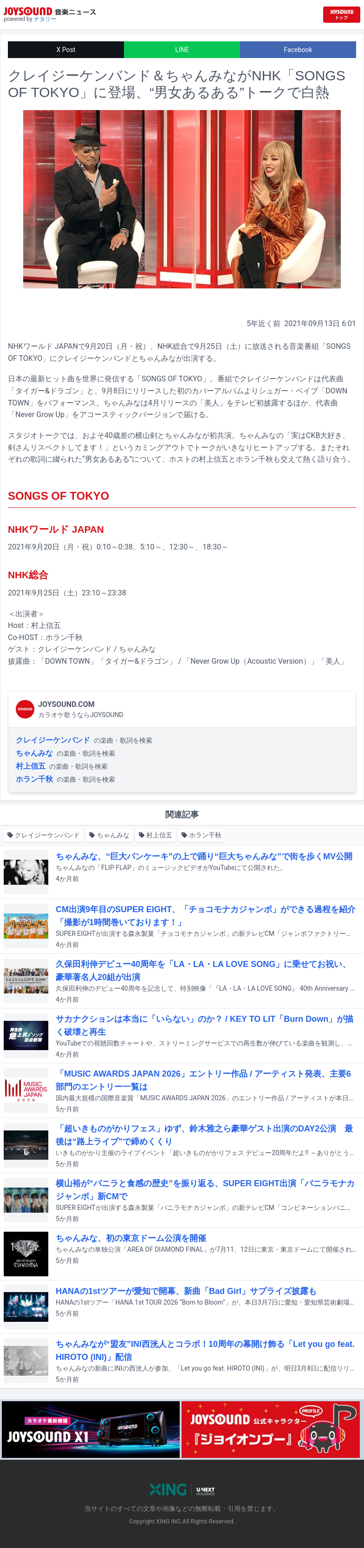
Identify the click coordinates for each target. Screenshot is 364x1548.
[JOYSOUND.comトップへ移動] (341, 15)
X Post (66, 49)
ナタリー (45, 19)
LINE (181, 49)
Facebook (298, 49)
